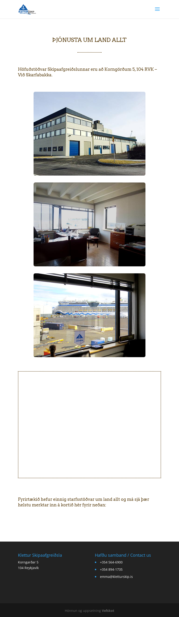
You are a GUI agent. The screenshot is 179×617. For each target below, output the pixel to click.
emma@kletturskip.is (116, 576)
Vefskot (108, 610)
